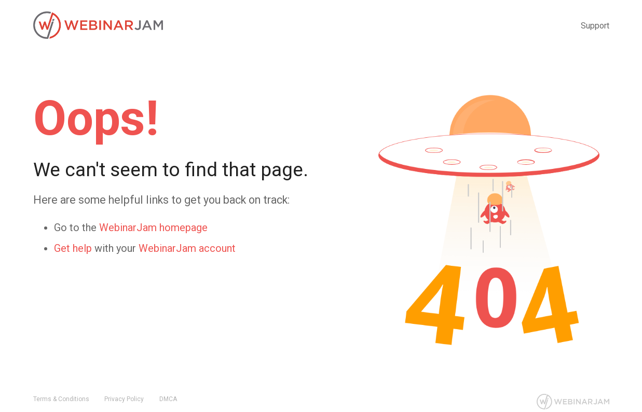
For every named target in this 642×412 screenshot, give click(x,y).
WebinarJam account (187, 248)
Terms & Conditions (61, 399)
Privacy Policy (124, 399)
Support (595, 26)
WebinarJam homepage (153, 228)
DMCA (168, 399)
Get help (73, 248)
